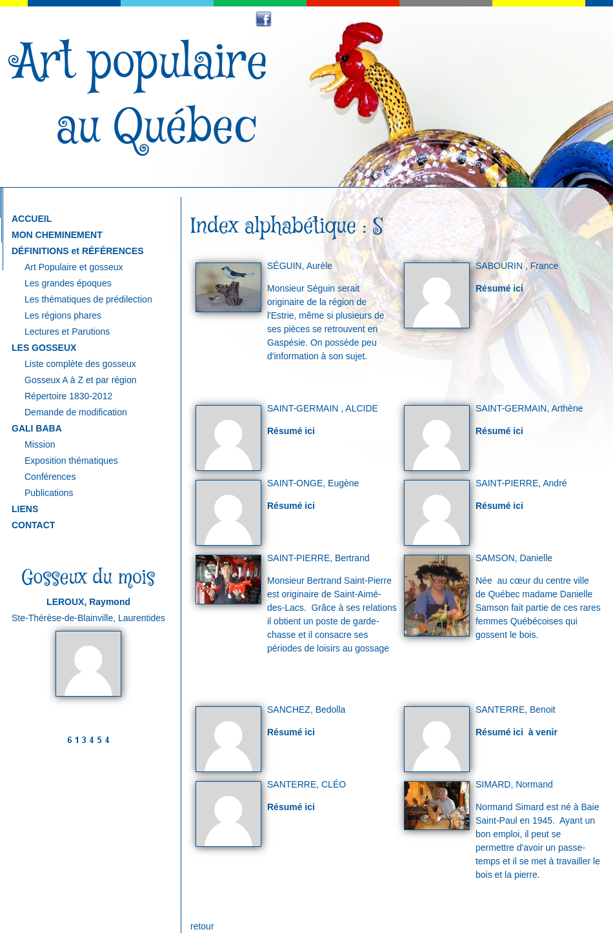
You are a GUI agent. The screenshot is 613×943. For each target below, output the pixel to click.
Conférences (50, 477)
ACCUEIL (32, 218)
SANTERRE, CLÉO (306, 784)
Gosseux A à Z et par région (81, 380)
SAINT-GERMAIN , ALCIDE (322, 408)
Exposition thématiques (71, 460)
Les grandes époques (68, 283)
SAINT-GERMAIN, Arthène (529, 408)
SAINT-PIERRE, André (521, 483)
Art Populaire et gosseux (74, 267)
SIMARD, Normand (514, 784)
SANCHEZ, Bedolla (306, 709)
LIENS (25, 509)
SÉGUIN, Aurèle (299, 266)
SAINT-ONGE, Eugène (313, 483)
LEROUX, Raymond (88, 602)
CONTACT (33, 525)
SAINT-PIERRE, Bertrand (318, 558)
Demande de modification (76, 412)
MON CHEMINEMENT (57, 235)
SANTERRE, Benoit (516, 709)
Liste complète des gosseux (80, 364)
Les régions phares (63, 315)
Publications (49, 493)
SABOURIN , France (517, 266)
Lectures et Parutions (67, 331)
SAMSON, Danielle (514, 558)
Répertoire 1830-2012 (68, 396)
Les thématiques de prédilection (88, 299)
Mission (40, 444)
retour (202, 926)
